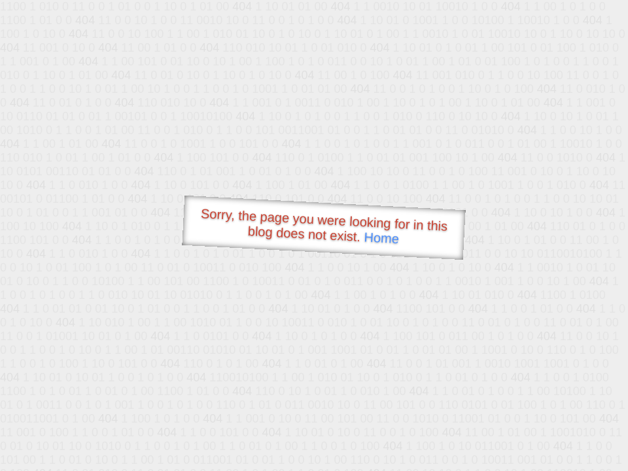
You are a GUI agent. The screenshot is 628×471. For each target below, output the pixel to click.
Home (381, 238)
